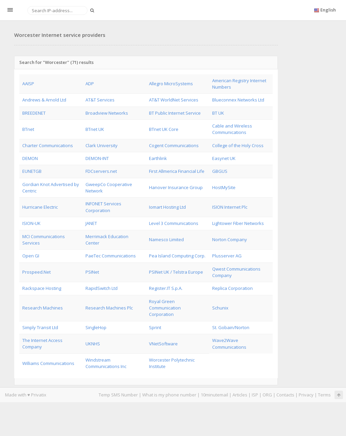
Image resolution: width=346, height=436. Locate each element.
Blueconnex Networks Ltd (238, 100)
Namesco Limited (166, 239)
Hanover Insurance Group (176, 187)
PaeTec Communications (110, 256)
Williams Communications (48, 363)
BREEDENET (34, 113)
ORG (267, 395)
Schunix (220, 308)
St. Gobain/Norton (230, 327)
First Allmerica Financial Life (176, 171)
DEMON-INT (97, 158)
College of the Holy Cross (238, 145)
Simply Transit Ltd (40, 327)
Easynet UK (224, 158)
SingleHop (95, 327)
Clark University (101, 145)
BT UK (218, 113)
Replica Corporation (232, 288)
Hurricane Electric (40, 207)
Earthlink (158, 158)
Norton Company (229, 239)
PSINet (92, 272)
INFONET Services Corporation (103, 207)
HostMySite (224, 187)
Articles (239, 395)
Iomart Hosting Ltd (167, 207)
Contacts (285, 395)
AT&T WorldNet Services (173, 100)
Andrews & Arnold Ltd (44, 100)
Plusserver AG (227, 256)
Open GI (30, 256)
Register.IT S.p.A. (165, 288)
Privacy (306, 395)
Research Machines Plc (109, 308)
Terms (324, 395)
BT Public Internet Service (175, 113)
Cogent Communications (174, 145)
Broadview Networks (106, 113)
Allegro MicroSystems (171, 84)
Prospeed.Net (36, 272)
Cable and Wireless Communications (232, 129)
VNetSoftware (163, 344)
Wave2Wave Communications (229, 343)
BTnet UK (94, 129)
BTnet (28, 129)
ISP (255, 395)
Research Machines (42, 308)
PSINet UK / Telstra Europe (176, 272)
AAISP (28, 84)
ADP (89, 84)
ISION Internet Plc (229, 207)
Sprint (155, 327)
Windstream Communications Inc (105, 363)
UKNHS (92, 344)
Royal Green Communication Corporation (165, 308)
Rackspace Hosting (41, 288)
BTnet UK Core (163, 129)
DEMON (30, 158)
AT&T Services (100, 100)
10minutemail (214, 395)
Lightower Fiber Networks (238, 223)
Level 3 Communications (173, 223)
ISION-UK (31, 223)
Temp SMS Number (118, 395)
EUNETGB (32, 171)
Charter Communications (47, 145)
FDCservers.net (101, 171)
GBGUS (219, 171)
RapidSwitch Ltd (101, 288)
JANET (91, 223)
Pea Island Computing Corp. (177, 256)
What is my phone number (169, 395)
